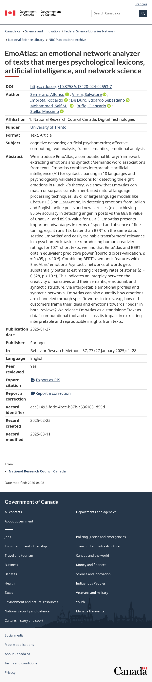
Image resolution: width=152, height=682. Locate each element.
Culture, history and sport (24, 620)
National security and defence (27, 611)
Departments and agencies (96, 512)
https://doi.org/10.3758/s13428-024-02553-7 (71, 86)
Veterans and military (92, 592)
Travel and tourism (19, 555)
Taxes (9, 592)
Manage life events (90, 611)
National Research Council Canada (37, 471)
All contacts (13, 512)
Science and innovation (42, 31)
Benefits (11, 574)
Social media (14, 635)
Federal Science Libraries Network (89, 31)
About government (19, 521)
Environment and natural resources (31, 602)
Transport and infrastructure (98, 546)
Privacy (10, 672)
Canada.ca (13, 31)
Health (10, 583)
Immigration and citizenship (26, 546)
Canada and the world (92, 555)
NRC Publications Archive (67, 40)
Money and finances (91, 565)
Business (11, 565)
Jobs (8, 537)
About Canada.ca (17, 654)
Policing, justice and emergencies (101, 537)
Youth (80, 602)
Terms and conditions (21, 663)
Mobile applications (19, 644)
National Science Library (26, 40)
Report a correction (51, 393)
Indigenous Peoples (91, 583)
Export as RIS (45, 380)
